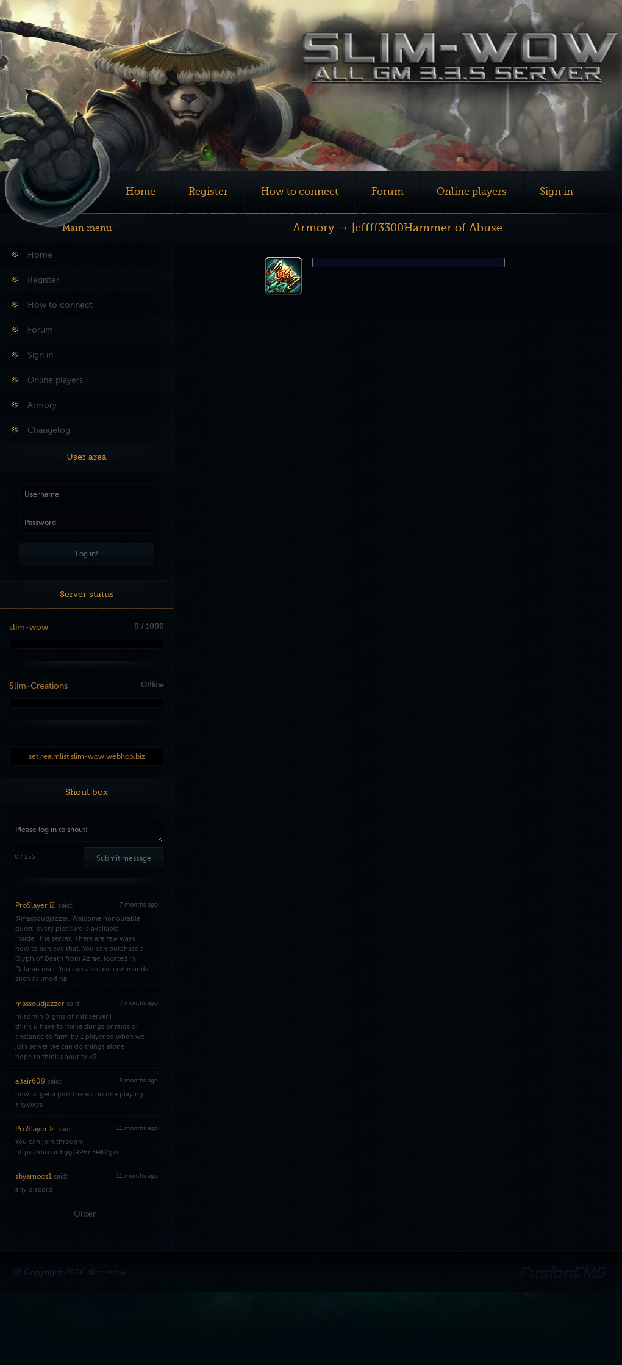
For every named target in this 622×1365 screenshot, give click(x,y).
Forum (387, 191)
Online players (472, 191)
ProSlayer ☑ (35, 905)
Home (141, 191)
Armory (34, 405)
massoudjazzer (40, 1003)
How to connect (299, 191)
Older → (90, 1213)
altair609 (30, 1081)
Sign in (556, 191)
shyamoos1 (33, 1176)
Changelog (41, 430)
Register (208, 191)
